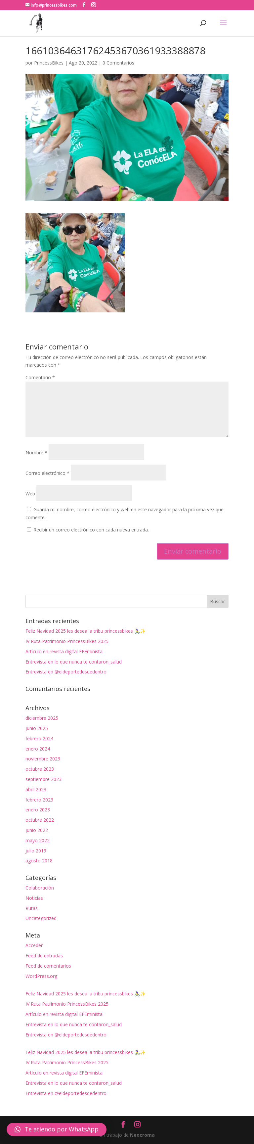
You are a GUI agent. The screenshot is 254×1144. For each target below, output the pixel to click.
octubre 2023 (39, 769)
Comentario (40, 377)
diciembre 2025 (41, 718)
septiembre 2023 (43, 779)
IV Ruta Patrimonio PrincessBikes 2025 (66, 641)
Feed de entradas (44, 955)
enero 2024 (37, 749)
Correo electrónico (47, 473)
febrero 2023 (39, 800)
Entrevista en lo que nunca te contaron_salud (73, 662)
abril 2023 (35, 789)
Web (30, 493)
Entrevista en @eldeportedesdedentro (65, 671)
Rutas (31, 908)
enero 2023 (37, 809)
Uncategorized (41, 918)
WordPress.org (41, 976)
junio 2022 (36, 830)
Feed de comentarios (48, 966)
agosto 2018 (39, 860)
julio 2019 (35, 850)
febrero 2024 (39, 738)
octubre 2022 (39, 820)
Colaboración (39, 888)
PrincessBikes (49, 63)
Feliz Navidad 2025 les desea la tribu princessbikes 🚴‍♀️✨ (85, 631)
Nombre (36, 452)
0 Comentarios (118, 63)
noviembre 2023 (42, 758)
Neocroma (142, 1135)
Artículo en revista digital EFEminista (64, 651)
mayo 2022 (37, 840)
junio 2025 (36, 728)
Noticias (34, 898)
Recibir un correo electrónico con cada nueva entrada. (91, 529)
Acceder (34, 945)
